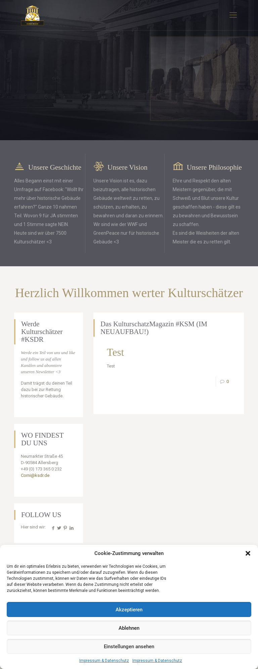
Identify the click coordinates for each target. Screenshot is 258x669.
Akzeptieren (129, 610)
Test (115, 352)
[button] (248, 553)
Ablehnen (129, 628)
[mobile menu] (233, 15)
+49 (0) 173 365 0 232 (41, 468)
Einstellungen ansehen (129, 647)
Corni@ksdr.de (35, 475)
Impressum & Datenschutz (104, 660)
